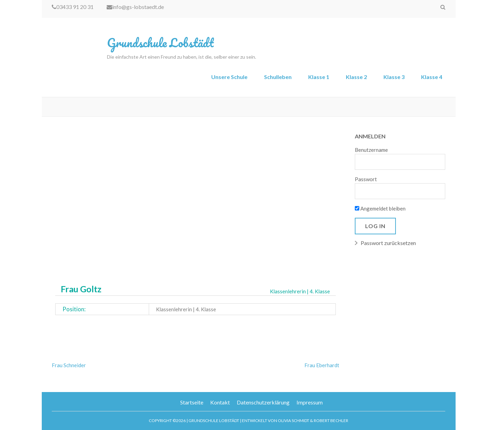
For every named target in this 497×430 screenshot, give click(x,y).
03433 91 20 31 (73, 6)
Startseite (191, 402)
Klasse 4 (431, 77)
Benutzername (371, 150)
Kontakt (220, 402)
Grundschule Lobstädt (160, 42)
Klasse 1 (318, 77)
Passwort (366, 179)
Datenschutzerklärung (263, 402)
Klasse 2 (356, 77)
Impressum (309, 402)
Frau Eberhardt (321, 365)
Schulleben (278, 77)
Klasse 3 (394, 77)
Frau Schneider (69, 365)
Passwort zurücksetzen (388, 243)
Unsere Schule (229, 77)
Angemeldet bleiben (380, 208)
